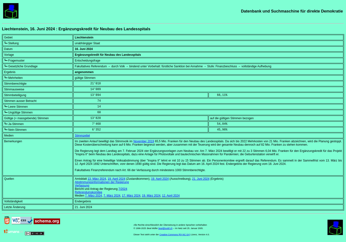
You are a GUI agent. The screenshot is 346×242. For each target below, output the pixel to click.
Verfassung (82, 185)
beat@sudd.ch (165, 228)
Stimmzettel (82, 135)
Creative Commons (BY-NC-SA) (175, 234)
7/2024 (122, 189)
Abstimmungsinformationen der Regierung (102, 182)
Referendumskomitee (88, 192)
